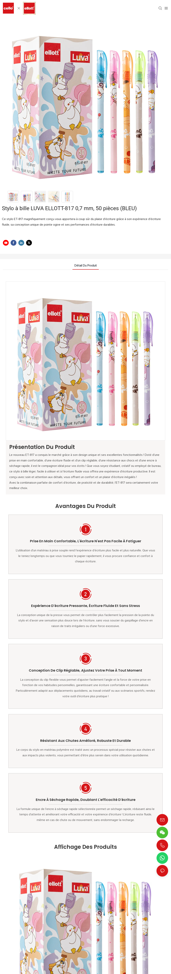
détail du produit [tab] (85, 265)
